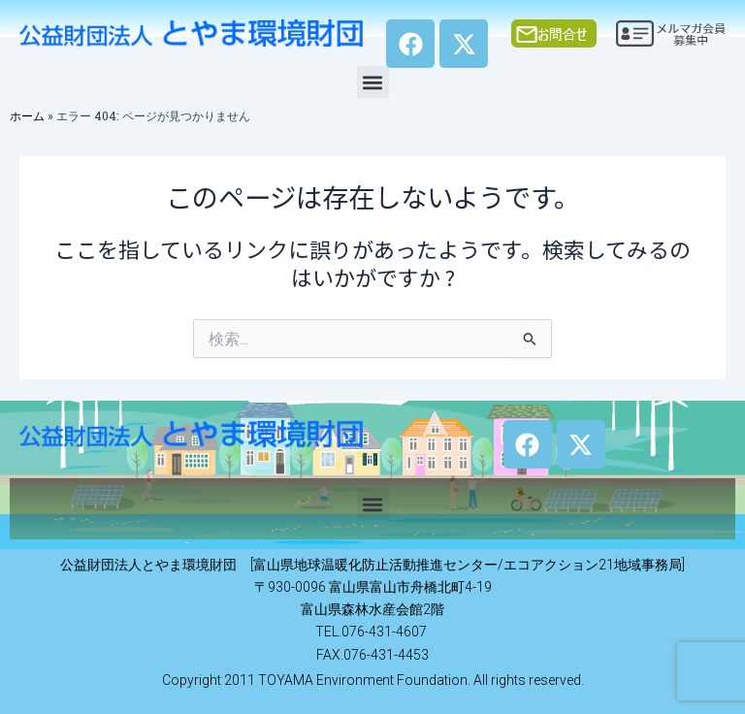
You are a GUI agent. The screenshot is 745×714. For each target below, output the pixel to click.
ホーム (27, 115)
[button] (373, 82)
